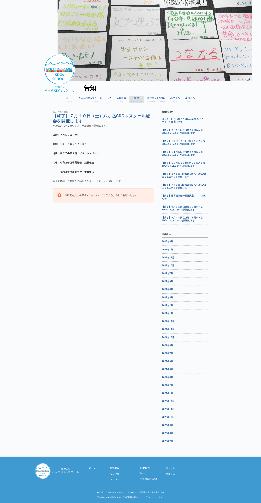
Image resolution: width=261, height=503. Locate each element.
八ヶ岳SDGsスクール (57, 471)
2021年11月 (168, 329)
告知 (136, 99)
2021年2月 (167, 385)
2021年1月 (167, 393)
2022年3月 (167, 297)
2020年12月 (168, 401)
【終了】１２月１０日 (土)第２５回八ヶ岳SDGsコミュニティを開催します (183, 142)
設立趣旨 (114, 473)
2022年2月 (167, 305)
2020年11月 (168, 409)
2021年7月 (167, 353)
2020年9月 (167, 425)
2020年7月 (167, 441)
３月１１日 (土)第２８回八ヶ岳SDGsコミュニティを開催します (184, 120)
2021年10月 (168, 337)
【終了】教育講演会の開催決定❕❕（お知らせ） (184, 197)
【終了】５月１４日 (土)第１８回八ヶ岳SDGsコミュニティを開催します (182, 219)
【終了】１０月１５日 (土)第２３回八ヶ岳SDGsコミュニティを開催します (183, 164)
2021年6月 (167, 361)
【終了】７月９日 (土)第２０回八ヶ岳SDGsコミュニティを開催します (184, 186)
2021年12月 (168, 321)
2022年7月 (167, 273)
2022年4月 (167, 289)
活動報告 (121, 99)
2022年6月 (167, 281)
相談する (190, 99)
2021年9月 (167, 345)
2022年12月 (168, 257)
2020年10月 (168, 417)
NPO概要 (114, 468)
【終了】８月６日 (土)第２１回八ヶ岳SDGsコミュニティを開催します (184, 175)
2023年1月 (167, 249)
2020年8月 (167, 433)
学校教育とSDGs (156, 99)
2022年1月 (167, 313)
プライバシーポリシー (154, 497)
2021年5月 (167, 369)
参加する (175, 99)
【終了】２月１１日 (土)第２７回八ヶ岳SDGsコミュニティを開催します (182, 131)
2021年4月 (167, 377)
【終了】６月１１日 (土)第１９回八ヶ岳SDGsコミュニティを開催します (182, 208)
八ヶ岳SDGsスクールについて (95, 99)
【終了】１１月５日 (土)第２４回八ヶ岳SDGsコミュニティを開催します (182, 153)
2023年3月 (167, 241)
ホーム (69, 99)
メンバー (114, 479)
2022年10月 (168, 265)
